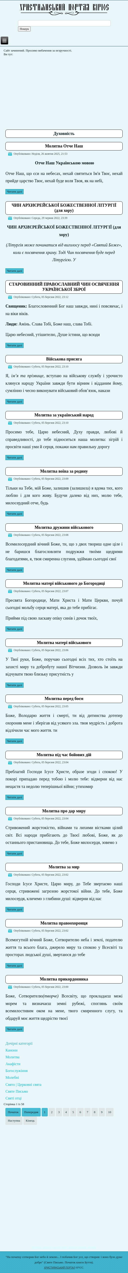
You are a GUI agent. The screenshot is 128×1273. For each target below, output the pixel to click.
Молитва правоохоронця (64, 923)
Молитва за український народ (64, 415)
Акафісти (12, 1064)
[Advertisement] (66, 91)
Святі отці (13, 1098)
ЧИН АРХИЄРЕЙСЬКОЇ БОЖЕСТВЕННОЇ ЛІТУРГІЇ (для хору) (64, 208)
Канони (11, 1050)
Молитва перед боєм (64, 698)
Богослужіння (16, 1071)
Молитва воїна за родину (64, 471)
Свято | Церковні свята (23, 1085)
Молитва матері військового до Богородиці (64, 583)
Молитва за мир (64, 867)
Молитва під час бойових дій (64, 754)
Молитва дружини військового (64, 527)
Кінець (30, 1120)
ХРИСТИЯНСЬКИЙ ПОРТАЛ (59, 1267)
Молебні (12, 1077)
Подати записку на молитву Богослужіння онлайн (64, 1247)
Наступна (14, 1120)
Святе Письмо (16, 1091)
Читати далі (14, 191)
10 (109, 1112)
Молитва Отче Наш (64, 146)
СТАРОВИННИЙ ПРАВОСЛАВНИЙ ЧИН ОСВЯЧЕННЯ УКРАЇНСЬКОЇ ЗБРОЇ (64, 287)
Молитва (12, 1057)
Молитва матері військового (64, 642)
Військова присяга (64, 359)
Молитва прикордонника (64, 979)
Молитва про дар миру (64, 811)
